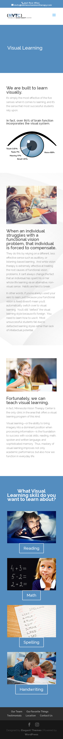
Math (31, 595)
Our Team (16, 711)
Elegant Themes (31, 730)
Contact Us (46, 715)
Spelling (31, 642)
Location (31, 715)
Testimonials (14, 715)
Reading (31, 548)
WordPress (31, 734)
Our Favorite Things (37, 711)
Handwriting (31, 689)
